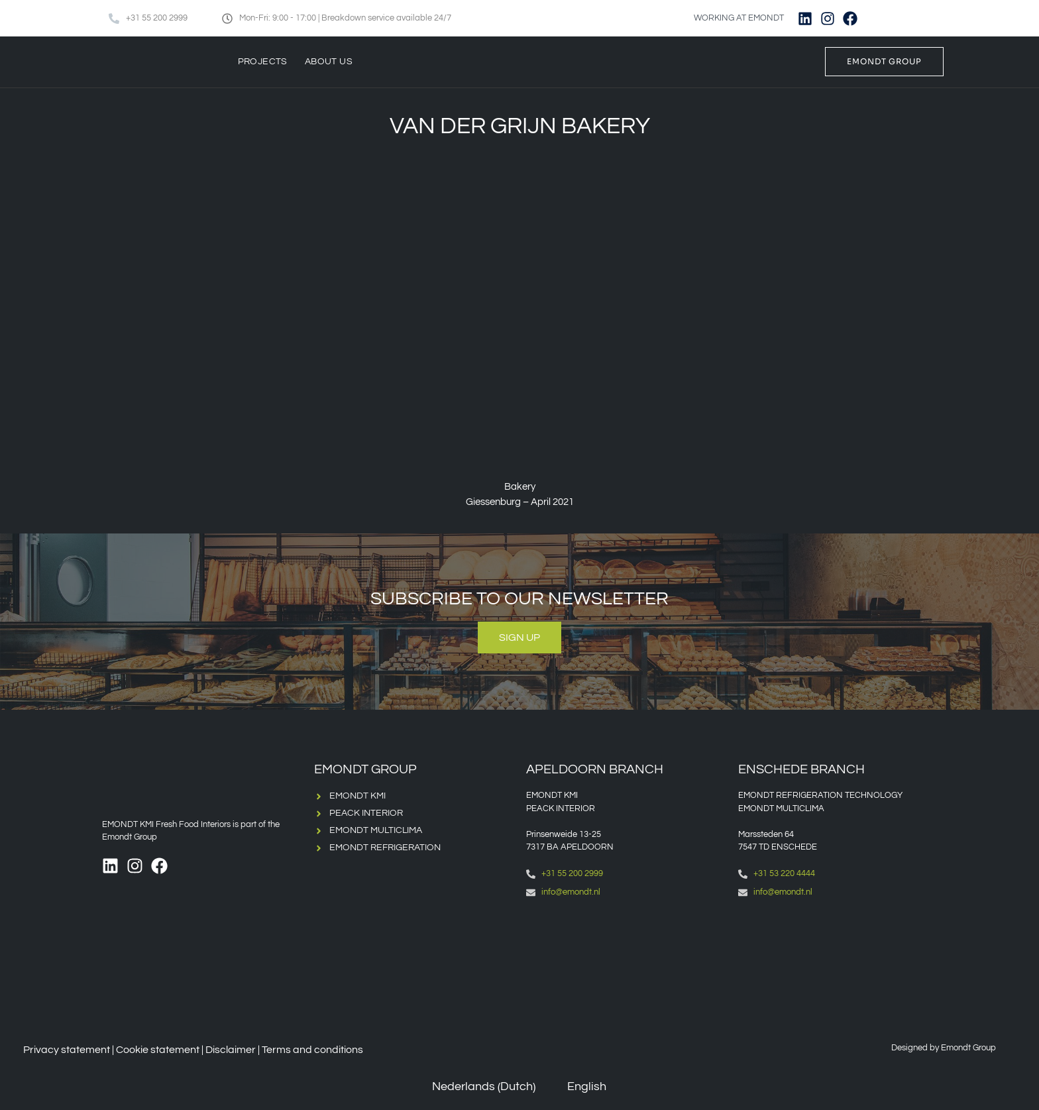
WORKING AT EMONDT (739, 18)
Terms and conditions (312, 1049)
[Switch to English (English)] (577, 1087)
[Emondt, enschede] (837, 964)
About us (329, 61)
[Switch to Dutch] (886, 18)
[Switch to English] (911, 18)
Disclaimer (230, 1049)
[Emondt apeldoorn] (625, 964)
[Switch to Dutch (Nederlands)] (474, 1087)
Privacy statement (66, 1049)
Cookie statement (157, 1049)
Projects (263, 61)
